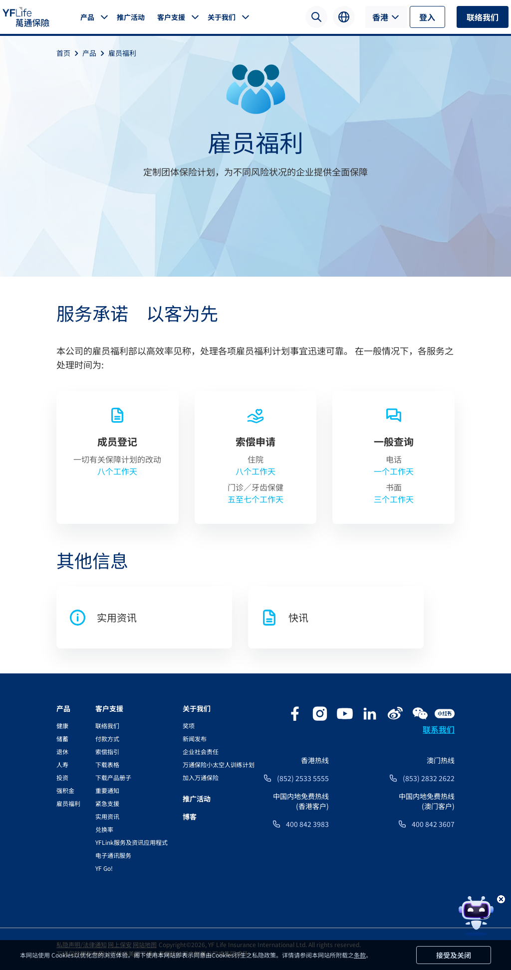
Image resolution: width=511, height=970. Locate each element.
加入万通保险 (201, 777)
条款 (360, 955)
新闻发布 (195, 738)
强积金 (65, 790)
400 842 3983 (307, 824)
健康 (62, 725)
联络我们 (483, 17)
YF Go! (104, 868)
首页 (69, 53)
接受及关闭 (453, 955)
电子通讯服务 (113, 855)
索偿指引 (107, 751)
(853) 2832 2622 (429, 778)
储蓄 (62, 738)
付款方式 (107, 738)
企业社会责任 (201, 751)
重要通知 (107, 790)
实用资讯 (107, 816)
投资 (62, 777)
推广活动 (131, 17)
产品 (87, 17)
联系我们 (439, 729)
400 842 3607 (433, 824)
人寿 (62, 764)
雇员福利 (122, 53)
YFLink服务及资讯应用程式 (131, 842)
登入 (427, 17)
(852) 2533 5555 (303, 778)
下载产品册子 (113, 777)
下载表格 (107, 764)
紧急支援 (107, 803)
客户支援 (171, 17)
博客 (190, 816)
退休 (62, 751)
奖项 (189, 725)
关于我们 (222, 17)
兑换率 (104, 829)
